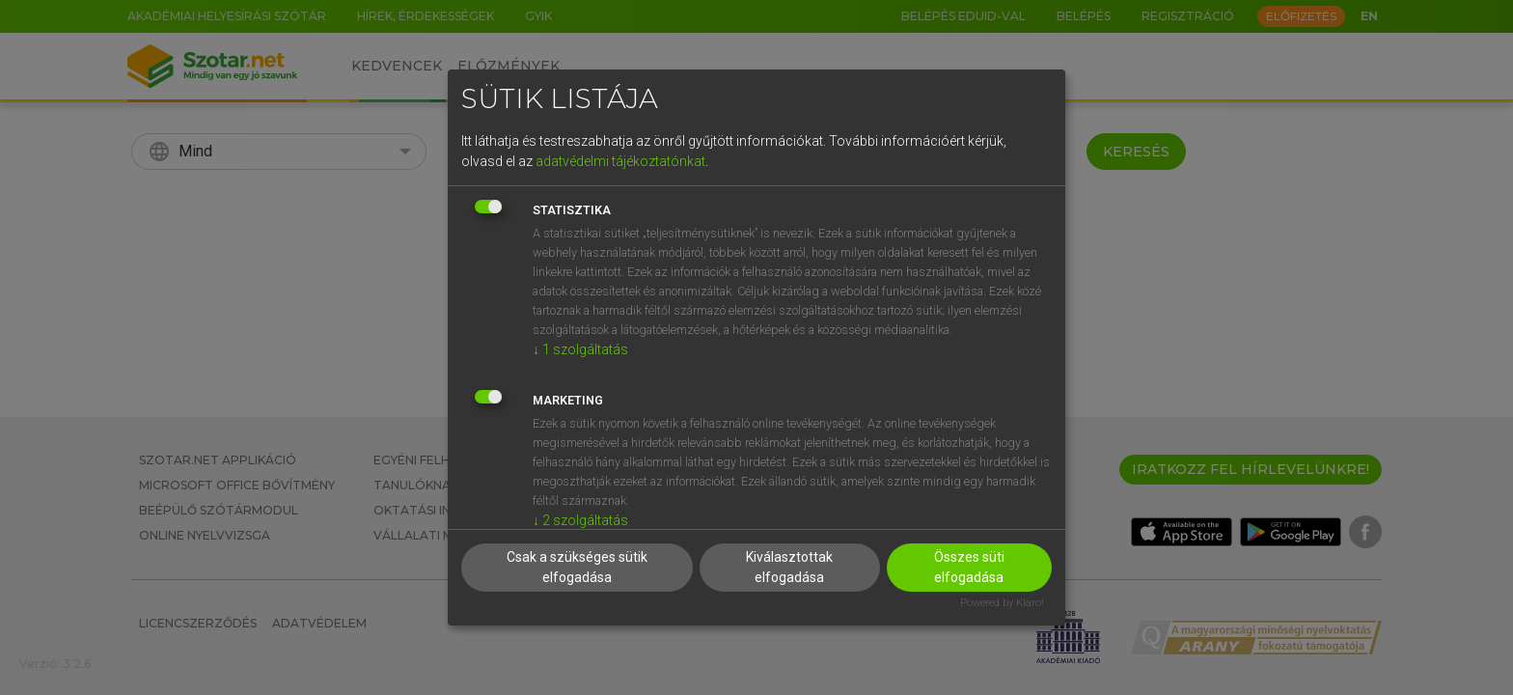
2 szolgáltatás (580, 520)
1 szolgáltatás (580, 349)
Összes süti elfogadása (969, 567)
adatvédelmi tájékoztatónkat (620, 161)
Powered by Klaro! (1002, 603)
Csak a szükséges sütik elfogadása (577, 567)
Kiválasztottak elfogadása (789, 567)
